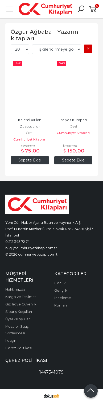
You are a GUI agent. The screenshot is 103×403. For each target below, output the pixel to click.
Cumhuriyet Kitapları (29, 139)
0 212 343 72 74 (17, 241)
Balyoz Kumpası (73, 120)
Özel (29, 133)
